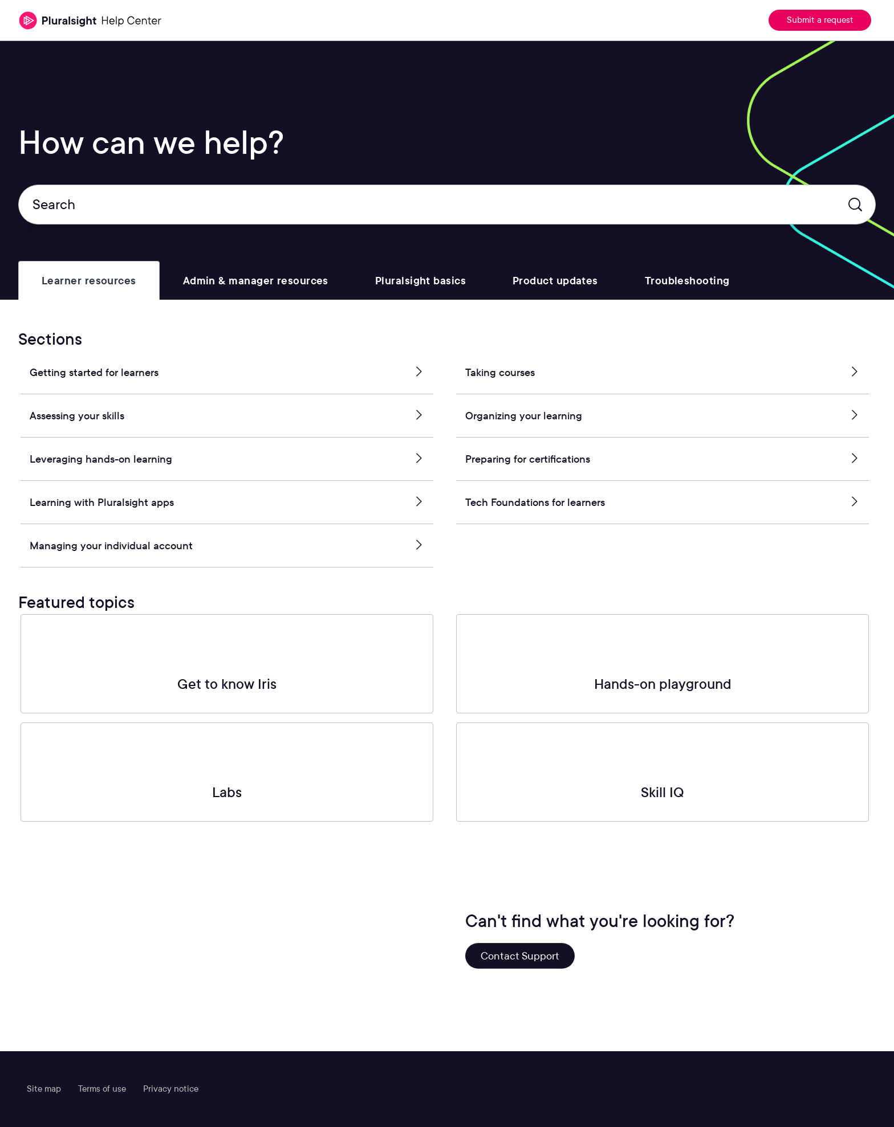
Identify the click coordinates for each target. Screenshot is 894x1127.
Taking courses (662, 372)
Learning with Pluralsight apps (227, 502)
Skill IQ (662, 792)
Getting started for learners (227, 372)
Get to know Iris (227, 684)
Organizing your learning (662, 416)
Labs (227, 792)
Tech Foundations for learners (662, 502)
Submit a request (820, 20)
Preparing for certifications (662, 459)
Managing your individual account (227, 546)
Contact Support (520, 956)
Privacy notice (170, 1089)
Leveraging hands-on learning (227, 459)
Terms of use (102, 1089)
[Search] (447, 204)
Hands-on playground (663, 684)
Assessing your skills (227, 416)
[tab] (89, 280)
